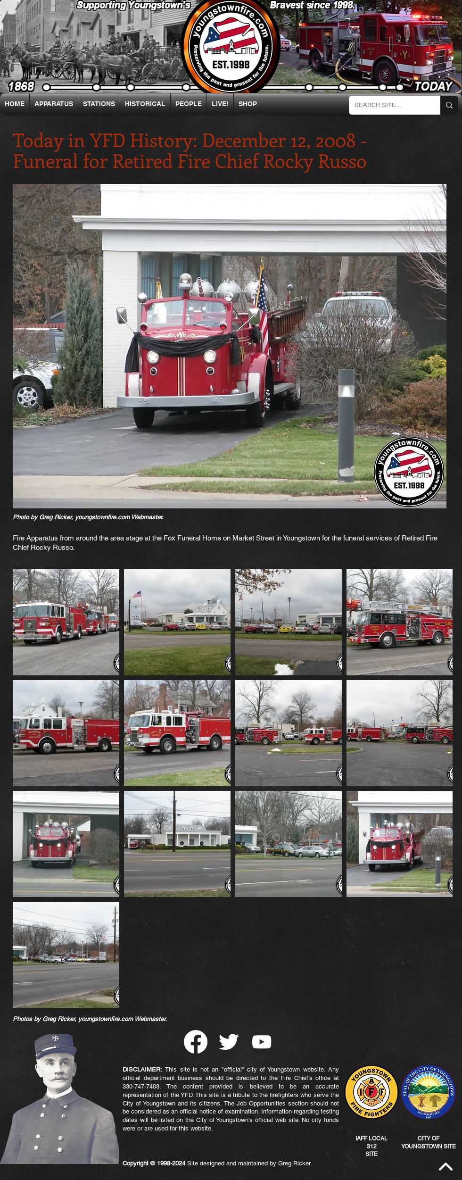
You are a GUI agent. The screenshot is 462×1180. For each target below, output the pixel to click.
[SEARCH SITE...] (388, 105)
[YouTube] (261, 1042)
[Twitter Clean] (228, 1042)
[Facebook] (195, 1042)
